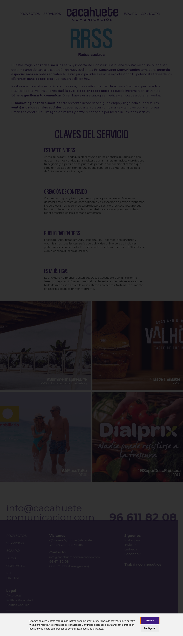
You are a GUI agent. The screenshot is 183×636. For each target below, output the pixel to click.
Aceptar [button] (150, 620)
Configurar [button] (150, 628)
